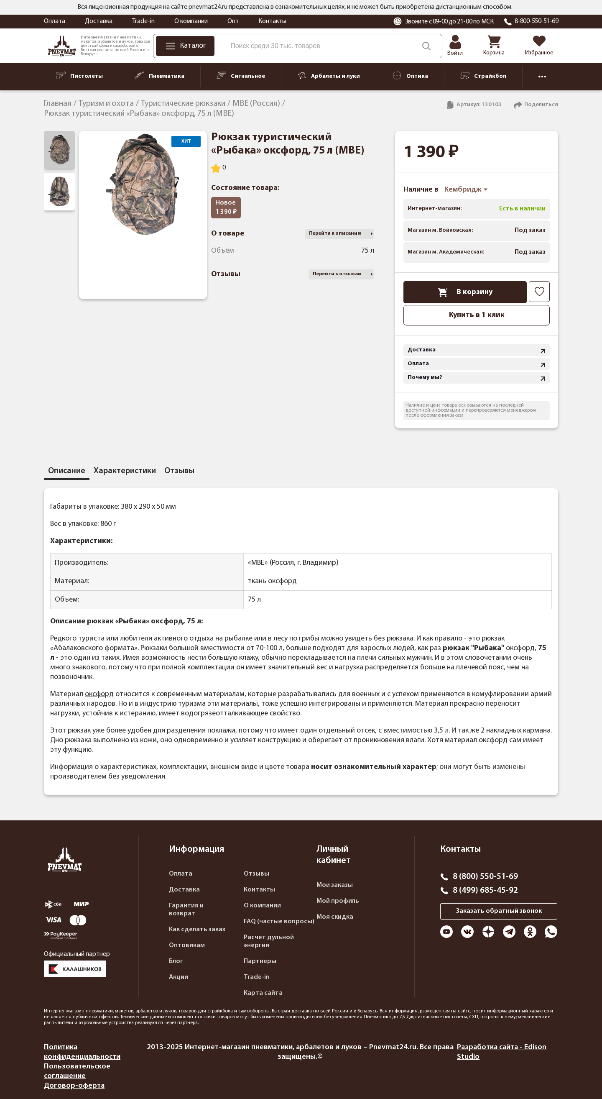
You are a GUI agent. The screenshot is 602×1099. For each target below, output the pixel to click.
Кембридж (466, 190)
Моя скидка (334, 917)
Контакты (272, 21)
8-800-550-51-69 (537, 21)
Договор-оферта (74, 1086)
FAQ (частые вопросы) (279, 921)
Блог (176, 961)
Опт (233, 21)
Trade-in (143, 21)
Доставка (98, 21)
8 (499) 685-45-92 (485, 890)
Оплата (54, 21)
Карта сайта (263, 993)
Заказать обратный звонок (499, 911)
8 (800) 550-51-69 (485, 877)
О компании (191, 21)
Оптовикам (187, 945)
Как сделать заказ (197, 929)
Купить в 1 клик (477, 315)
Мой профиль (337, 901)
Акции (178, 977)
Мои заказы (334, 885)
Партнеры (260, 961)
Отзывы (256, 874)
